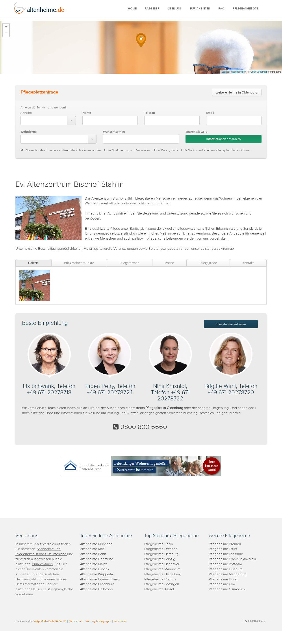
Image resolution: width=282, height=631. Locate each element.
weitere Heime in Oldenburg (237, 92)
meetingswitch (238, 71)
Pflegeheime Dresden (160, 549)
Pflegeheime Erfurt (223, 549)
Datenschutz (76, 621)
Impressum (120, 621)
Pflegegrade (208, 263)
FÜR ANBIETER (200, 8)
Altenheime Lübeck (94, 569)
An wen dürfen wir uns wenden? (43, 107)
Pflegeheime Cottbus (160, 579)
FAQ (221, 8)
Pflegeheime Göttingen (161, 584)
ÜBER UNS (175, 8)
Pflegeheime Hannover (161, 564)
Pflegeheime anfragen (231, 324)
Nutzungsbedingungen (98, 621)
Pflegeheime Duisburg (226, 569)
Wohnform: (28, 132)
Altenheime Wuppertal (96, 574)
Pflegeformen (129, 263)
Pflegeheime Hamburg (161, 554)
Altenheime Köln (92, 549)
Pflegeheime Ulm (222, 584)
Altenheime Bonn (93, 554)
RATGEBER (152, 8)
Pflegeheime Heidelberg (162, 574)
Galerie (33, 263)
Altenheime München (96, 544)
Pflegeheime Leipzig (159, 559)
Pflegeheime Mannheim (162, 569)
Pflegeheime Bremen (225, 544)
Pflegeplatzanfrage (39, 92)
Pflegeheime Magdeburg (228, 574)
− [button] (6, 33)
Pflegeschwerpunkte (79, 263)
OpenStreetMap (259, 71)
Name (86, 113)
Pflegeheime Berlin (158, 544)
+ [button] (6, 27)
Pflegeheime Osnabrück (227, 589)
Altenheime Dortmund (96, 559)
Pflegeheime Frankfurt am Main (232, 559)
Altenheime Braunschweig (100, 579)
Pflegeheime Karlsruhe (226, 554)
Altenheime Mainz (93, 564)
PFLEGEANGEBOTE (245, 8)
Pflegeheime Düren (223, 579)
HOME (132, 8)
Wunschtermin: (114, 132)
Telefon (149, 113)
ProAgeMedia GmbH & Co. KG (49, 621)
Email (210, 113)
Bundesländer (42, 564)
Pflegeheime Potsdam (225, 564)
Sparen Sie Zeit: (196, 132)
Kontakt (248, 263)
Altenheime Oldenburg (97, 584)
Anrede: (26, 113)
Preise (169, 263)
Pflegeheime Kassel (159, 589)
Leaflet (225, 71)
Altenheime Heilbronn (96, 589)
